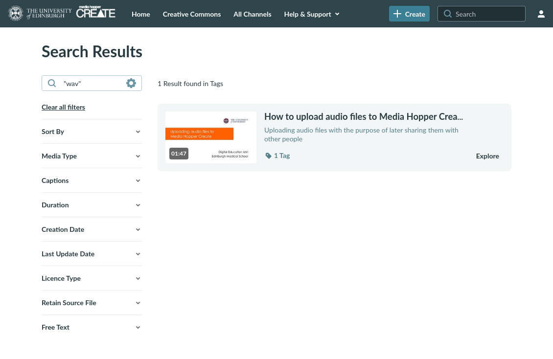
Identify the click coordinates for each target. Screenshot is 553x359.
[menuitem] (141, 14)
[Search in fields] (131, 83)
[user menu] (541, 14)
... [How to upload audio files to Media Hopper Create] (363, 117)
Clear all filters (63, 107)
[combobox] (91, 83)
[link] (409, 14)
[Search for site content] (489, 14)
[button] (92, 131)
